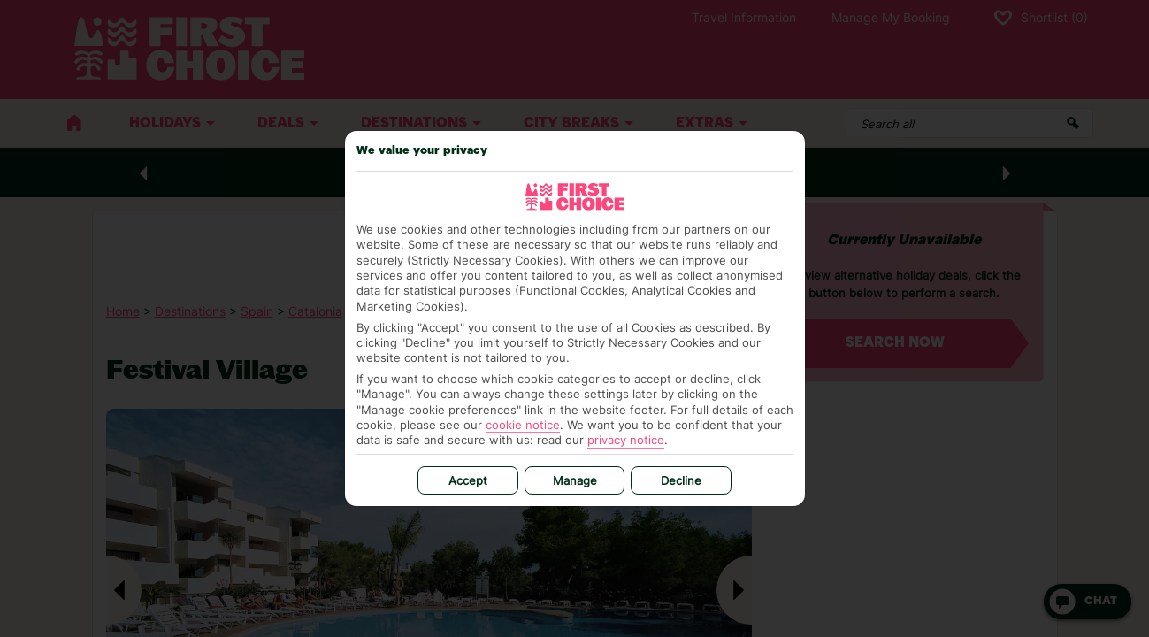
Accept (467, 480)
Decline (681, 480)
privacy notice (625, 440)
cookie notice (523, 425)
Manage (575, 480)
